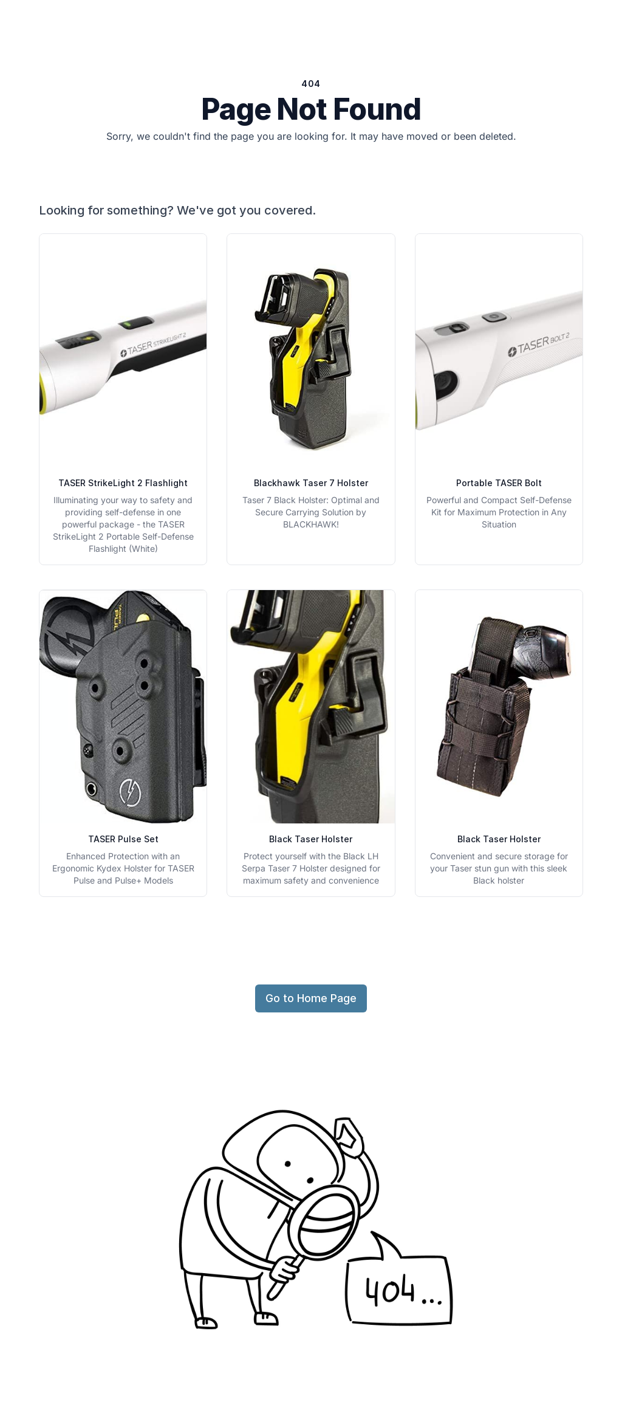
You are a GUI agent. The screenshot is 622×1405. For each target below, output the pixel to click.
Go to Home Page (311, 998)
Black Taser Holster (310, 839)
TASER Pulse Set (123, 839)
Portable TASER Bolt (499, 483)
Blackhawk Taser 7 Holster (311, 483)
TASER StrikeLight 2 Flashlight (123, 483)
